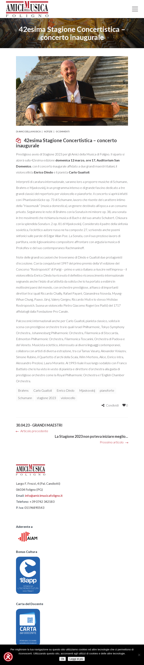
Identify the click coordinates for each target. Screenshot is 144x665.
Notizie (48, 131)
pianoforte (107, 390)
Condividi (112, 405)
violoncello (68, 398)
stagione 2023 (46, 398)
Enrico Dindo (65, 390)
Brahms (23, 390)
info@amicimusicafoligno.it (44, 495)
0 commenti (63, 131)
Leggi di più (76, 658)
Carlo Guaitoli (42, 390)
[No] (139, 655)
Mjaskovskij (87, 390)
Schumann (25, 398)
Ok (62, 658)
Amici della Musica (30, 131)
